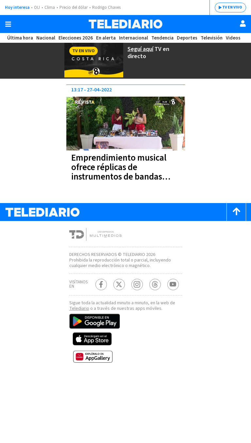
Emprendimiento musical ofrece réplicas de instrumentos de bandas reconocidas (119, 171)
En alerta (107, 38)
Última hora (20, 38)
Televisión (211, 38)
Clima (50, 7)
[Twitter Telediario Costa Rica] (119, 289)
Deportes (187, 38)
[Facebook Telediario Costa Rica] (101, 289)
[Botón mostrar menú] (8, 24)
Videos (232, 38)
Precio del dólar (75, 7)
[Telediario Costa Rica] (125, 24)
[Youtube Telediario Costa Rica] (173, 289)
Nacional (45, 38)
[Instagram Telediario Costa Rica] (137, 289)
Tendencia (163, 38)
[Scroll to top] (236, 211)
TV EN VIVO (227, 7)
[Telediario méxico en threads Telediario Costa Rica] (155, 289)
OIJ (37, 7)
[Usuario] (243, 23)
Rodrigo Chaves (110, 7)
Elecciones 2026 (76, 38)
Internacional (134, 38)
